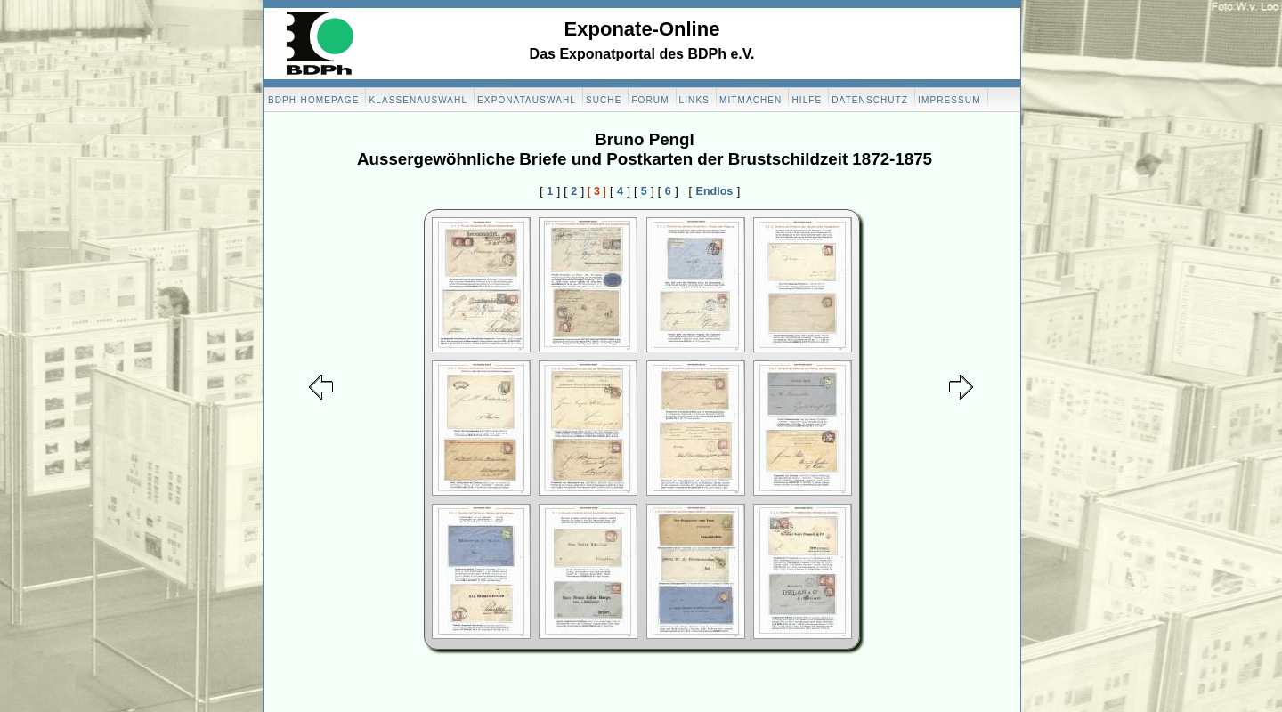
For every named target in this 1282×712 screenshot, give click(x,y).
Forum (650, 100)
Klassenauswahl (418, 100)
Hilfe (806, 100)
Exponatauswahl (526, 100)
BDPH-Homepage (313, 100)
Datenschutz (870, 100)
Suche (604, 100)
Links (694, 100)
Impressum (949, 100)
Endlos (715, 191)
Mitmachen (750, 100)
